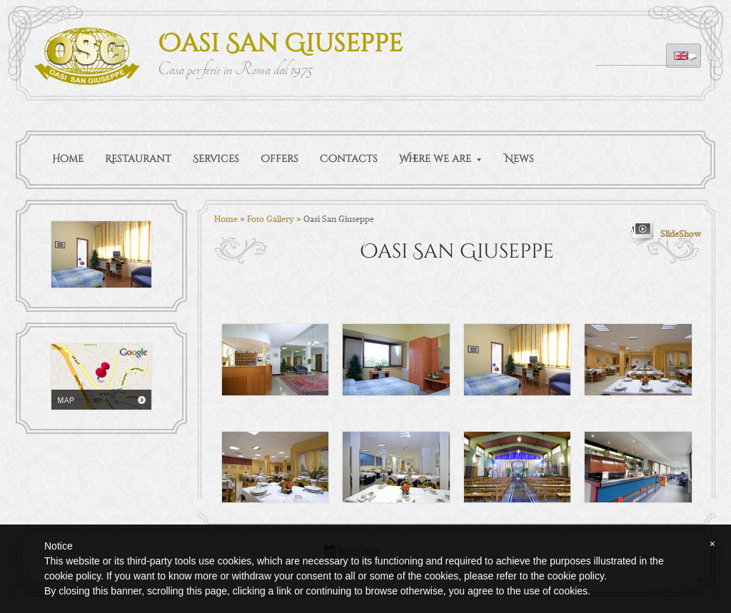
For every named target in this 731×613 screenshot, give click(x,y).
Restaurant (138, 159)
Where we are (440, 159)
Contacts (349, 159)
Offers (279, 159)
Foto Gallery (270, 218)
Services (216, 159)
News (519, 159)
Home (68, 159)
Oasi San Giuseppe (280, 44)
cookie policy (576, 576)
